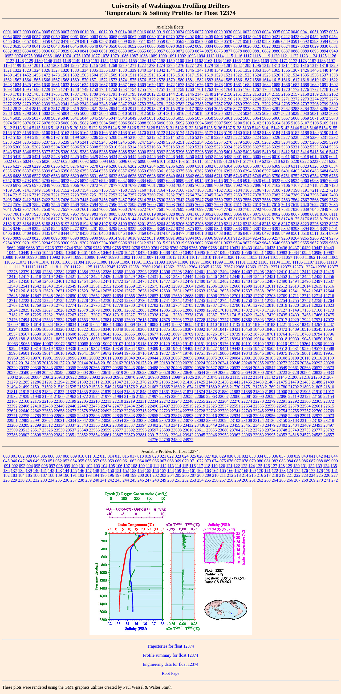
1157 (151, 60)
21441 (235, 382)
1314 (285, 65)
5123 (103, 128)
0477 (55, 41)
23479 (270, 425)
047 (21, 461)
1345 (180, 70)
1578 (161, 80)
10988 (8, 257)
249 (163, 480)
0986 (47, 56)
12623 (82, 291)
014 (111, 456)
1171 (283, 60)
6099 (151, 161)
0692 (189, 46)
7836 (295, 209)
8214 (257, 223)
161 (193, 470)
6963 (314, 180)
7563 (285, 199)
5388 (122, 152)
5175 (189, 132)
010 (81, 456)
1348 (209, 70)
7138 (333, 185)
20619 (117, 372)
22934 (235, 415)
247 (148, 480)
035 (267, 456)
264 (275, 480)
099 (67, 465)
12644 (328, 291)
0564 (170, 41)
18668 (141, 334)
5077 (36, 123)
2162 (333, 94)
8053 (218, 214)
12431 (153, 276)
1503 (84, 75)
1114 (220, 56)
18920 (188, 339)
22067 (223, 396)
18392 (199, 329)
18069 (129, 324)
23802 (24, 435)
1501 (65, 75)
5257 (218, 142)
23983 (258, 435)
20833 (328, 372)
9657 (314, 243)
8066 (238, 214)
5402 (237, 152)
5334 (324, 147)
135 (334, 465)
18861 (117, 339)
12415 (328, 271)
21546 (106, 387)
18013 (24, 324)
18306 (35, 329)
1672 (170, 84)
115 (185, 465)
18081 (141, 324)
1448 (324, 70)
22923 (223, 415)
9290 (17, 243)
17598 (117, 319)
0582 (257, 41)
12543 (47, 286)
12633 (199, 291)
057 (96, 461)
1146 (48, 60)
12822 (317, 305)
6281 (122, 166)
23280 (12, 425)
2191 (237, 99)
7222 (65, 195)
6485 (333, 171)
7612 (247, 204)
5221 (228, 137)
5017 (189, 113)
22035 (164, 396)
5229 (305, 137)
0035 (276, 32)
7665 (103, 209)
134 (326, 465)
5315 (141, 147)
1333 (74, 70)
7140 (17, 190)
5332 (305, 147)
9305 (113, 243)
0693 (199, 46)
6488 (17, 176)
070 (185, 461)
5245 (122, 142)
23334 (59, 425)
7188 (276, 190)
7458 (103, 199)
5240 (74, 142)
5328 (266, 147)
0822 (266, 46)
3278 (247, 108)
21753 (258, 387)
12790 (235, 305)
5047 (113, 118)
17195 (24, 315)
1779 (333, 89)
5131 (170, 128)
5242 (94, 142)
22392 (12, 406)
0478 (65, 41)
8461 (113, 233)
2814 (26, 108)
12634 (211, 291)
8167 (247, 219)
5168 (122, 132)
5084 (103, 123)
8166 (237, 219)
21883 (235, 391)
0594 (324, 41)
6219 (285, 161)
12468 (94, 281)
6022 (7, 161)
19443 (235, 348)
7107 (295, 185)
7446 (94, 199)
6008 (266, 156)
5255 (209, 142)
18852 (106, 339)
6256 (55, 166)
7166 (180, 190)
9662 (11, 247)
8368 (151, 228)
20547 (270, 367)
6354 (94, 171)
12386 (106, 271)
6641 (180, 176)
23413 (164, 425)
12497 (317, 281)
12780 (129, 305)
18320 (59, 329)
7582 (36, 204)
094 (29, 465)
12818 (270, 305)
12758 (317, 300)
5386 (113, 152)
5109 (324, 123)
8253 (46, 228)
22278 (258, 401)
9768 (212, 247)
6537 (36, 176)
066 (155, 461)
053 (66, 461)
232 (36, 480)
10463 (94, 252)
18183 (270, 324)
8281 (94, 228)
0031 (237, 32)
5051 (151, 118)
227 (334, 475)
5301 (26, 147)
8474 (161, 233)
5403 (247, 152)
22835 (117, 415)
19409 (188, 348)
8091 (314, 214)
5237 (46, 142)
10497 (211, 252)
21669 (176, 387)
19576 (305, 348)
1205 (74, 65)
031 (237, 456)
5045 (94, 118)
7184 (237, 190)
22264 (223, 401)
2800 (333, 104)
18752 (246, 334)
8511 (314, 233)
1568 (65, 80)
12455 (317, 276)
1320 (333, 65)
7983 (94, 214)
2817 (55, 108)
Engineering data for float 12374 (170, 664)
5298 (333, 142)
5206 (94, 137)
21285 (24, 382)
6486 (7, 176)
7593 (84, 204)
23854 (94, 435)
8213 (247, 223)
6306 (247, 166)
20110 (305, 358)
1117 (247, 56)
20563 (305, 367)
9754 (107, 247)
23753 (305, 430)
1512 (141, 75)
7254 (122, 195)
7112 (305, 185)
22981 (12, 420)
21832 (71, 391)
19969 (12, 358)
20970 (130, 377)
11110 (332, 262)
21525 (71, 387)
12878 (82, 310)
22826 (94, 415)
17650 (153, 319)
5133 (189, 128)
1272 (141, 65)
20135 (35, 363)
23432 (188, 425)
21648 (141, 387)
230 (21, 480)
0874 (199, 51)
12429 (129, 276)
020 (155, 456)
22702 (117, 411)
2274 (314, 99)
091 (7, 465)
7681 (161, 209)
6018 (305, 156)
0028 (209, 32)
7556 (247, 199)
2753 (141, 104)
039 (297, 456)
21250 (316, 377)
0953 (9, 56)
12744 (188, 300)
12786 (199, 305)
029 (223, 456)
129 (289, 465)
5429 (94, 156)
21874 (199, 391)
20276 (293, 363)
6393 (237, 171)
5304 (55, 147)
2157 (295, 94)
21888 (246, 391)
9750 (88, 247)
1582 (199, 80)
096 (44, 465)
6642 (189, 176)
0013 (113, 32)
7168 (199, 190)
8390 (266, 228)
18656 (129, 334)
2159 (314, 94)
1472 (46, 75)
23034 (71, 420)
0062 (84, 36)
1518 (199, 75)
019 (148, 456)
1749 (84, 89)
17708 (176, 319)
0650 (113, 46)
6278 (94, 166)
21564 (117, 387)
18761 (270, 334)
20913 (59, 377)
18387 (188, 329)
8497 (266, 233)
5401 (228, 152)
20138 (71, 363)
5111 (334, 123)
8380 (209, 228)
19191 (246, 343)
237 (73, 480)
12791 (246, 305)
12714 (317, 295)
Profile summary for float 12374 (170, 655)
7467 (113, 199)
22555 (258, 406)
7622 (314, 204)
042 (319, 456)
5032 (324, 113)
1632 (65, 84)
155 (148, 470)
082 (275, 461)
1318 (323, 65)
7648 (36, 209)
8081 (266, 214)
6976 (36, 185)
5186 (285, 132)
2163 (7, 99)
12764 (328, 300)
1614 (266, 80)
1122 (294, 56)
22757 (305, 411)
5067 (285, 118)
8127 (55, 219)
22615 (328, 406)
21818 (35, 391)
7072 (94, 185)
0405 (209, 36)
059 (111, 461)
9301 (74, 243)
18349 (117, 329)
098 (59, 465)
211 (223, 475)
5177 (209, 132)
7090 (228, 185)
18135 (234, 324)
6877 (94, 180)
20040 (129, 358)
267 (297, 480)
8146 (151, 219)
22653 (47, 411)
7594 (94, 204)
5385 (103, 152)
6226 (7, 166)
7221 (55, 195)
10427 (223, 247)
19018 (282, 339)
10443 (328, 247)
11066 (9, 262)
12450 (258, 276)
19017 (270, 339)
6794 (36, 180)
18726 (211, 334)
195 (103, 475)
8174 (285, 219)
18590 (35, 334)
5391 (151, 152)
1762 (209, 89)
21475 (282, 382)
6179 (256, 161)
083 (282, 461)
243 (118, 480)
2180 (161, 99)
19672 (106, 353)
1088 (143, 56)
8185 (36, 223)
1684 (266, 84)
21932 (12, 396)
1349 (218, 70)
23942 (188, 435)
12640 (282, 291)
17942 (305, 319)
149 (103, 470)
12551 (94, 286)
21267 (328, 377)
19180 (235, 343)
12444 (188, 276)
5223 (247, 137)
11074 (32, 262)
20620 (129, 372)
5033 (333, 113)
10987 (328, 252)
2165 (26, 99)
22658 (59, 411)
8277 (74, 228)
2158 (305, 94)
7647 (26, 209)
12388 (117, 271)
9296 (55, 243)
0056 (26, 36)
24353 (282, 435)
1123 (303, 56)
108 (134, 465)
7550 (218, 199)
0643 (55, 46)
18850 (94, 339)
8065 (228, 214)
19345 (82, 348)
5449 (180, 156)
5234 (17, 142)
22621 (12, 411)
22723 (164, 411)
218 (275, 475)
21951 (47, 396)
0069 (151, 36)
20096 (258, 358)
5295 (324, 142)
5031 (314, 113)
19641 (82, 353)
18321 (71, 329)
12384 (82, 271)
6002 (247, 156)
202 (155, 475)
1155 (133, 60)
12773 (59, 305)
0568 (209, 41)
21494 (12, 387)
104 (104, 465)
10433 (246, 247)
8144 (132, 219)
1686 (285, 84)
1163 (208, 60)
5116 (46, 128)
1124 (313, 56)
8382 (228, 228)
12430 (141, 276)
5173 (170, 132)
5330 (285, 147)
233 (43, 480)
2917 (189, 108)
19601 (24, 353)
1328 (65, 70)
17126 (270, 310)
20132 (12, 363)
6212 (266, 161)
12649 (59, 295)
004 (36, 456)
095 (37, 465)
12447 (223, 276)
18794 (317, 334)
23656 (211, 430)
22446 (71, 406)
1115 (229, 56)
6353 (84, 171)
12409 (270, 271)
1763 (218, 89)
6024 (27, 161)
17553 (82, 319)
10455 (35, 252)
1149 (76, 60)
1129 (29, 60)
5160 (46, 132)
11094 (171, 262)
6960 (305, 180)
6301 (199, 166)
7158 (122, 190)
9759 (145, 247)
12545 (59, 286)
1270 (122, 65)
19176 (223, 343)
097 (52, 465)
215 (252, 475)
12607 (223, 286)
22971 (305, 415)
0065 (113, 36)
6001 (237, 156)
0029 (218, 32)
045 (6, 461)
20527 (211, 367)
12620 (47, 291)
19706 (129, 353)
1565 (36, 80)
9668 (30, 247)
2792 (266, 104)
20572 (317, 367)
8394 (305, 228)
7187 (266, 190)
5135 (208, 128)
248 (155, 480)
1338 (122, 70)
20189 (164, 363)
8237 (333, 223)
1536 (314, 75)
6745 (228, 176)
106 (119, 465)
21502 (47, 387)
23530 (59, 430)
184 (21, 475)
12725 (59, 300)
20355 (71, 367)
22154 (328, 396)
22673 (71, 411)
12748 (223, 300)
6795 (46, 180)
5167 (113, 132)
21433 (211, 382)
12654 (117, 295)
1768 (266, 89)
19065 (24, 343)
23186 (305, 420)
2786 (209, 104)
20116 (317, 358)
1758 (170, 89)
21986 (129, 396)
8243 (7, 228)
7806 (266, 209)
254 (200, 480)
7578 (26, 204)
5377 (46, 152)
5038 (46, 118)
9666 (21, 247)
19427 (211, 348)
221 (290, 475)
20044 (153, 358)
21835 (82, 391)
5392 (161, 152)
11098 (206, 262)
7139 (7, 190)
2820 (84, 108)
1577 (151, 80)
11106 (297, 262)
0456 (17, 41)
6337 (26, 171)
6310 (285, 166)
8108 (324, 214)
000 (6, 456)
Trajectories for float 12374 (170, 646)
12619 (35, 291)
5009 (113, 113)
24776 (153, 439)
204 (170, 475)
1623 (7, 84)
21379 (153, 382)
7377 (247, 195)
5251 (180, 142)
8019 (151, 214)
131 (304, 465)
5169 (132, 132)
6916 (218, 180)
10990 (31, 257)
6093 (94, 161)
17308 (106, 315)
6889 (180, 180)
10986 (317, 252)
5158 (26, 132)
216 (260, 475)
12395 (153, 271)
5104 (276, 123)
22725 (188, 411)
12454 (305, 276)
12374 (309, 267)
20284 (305, 363)
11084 (79, 262)
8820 (26, 238)
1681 (237, 84)
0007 (65, 32)
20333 (24, 367)
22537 (223, 406)
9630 (209, 243)
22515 (188, 406)
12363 (180, 267)
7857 (7, 214)
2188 (209, 99)
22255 (199, 401)
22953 (258, 415)
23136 (270, 420)
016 (126, 456)
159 (178, 470)
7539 (170, 199)
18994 (235, 339)
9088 (161, 238)
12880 (106, 310)
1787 (74, 94)
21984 (117, 396)
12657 (153, 295)
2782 (170, 104)
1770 (285, 89)
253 (193, 480)
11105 (286, 262)
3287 (333, 108)
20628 (164, 372)
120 (222, 465)
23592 (129, 430)
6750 (276, 176)
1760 (189, 89)
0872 (180, 51)
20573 (328, 367)
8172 (266, 219)
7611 (237, 204)
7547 (199, 199)
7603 (170, 204)
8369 (161, 228)
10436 (282, 247)
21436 (223, 382)
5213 (161, 137)
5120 (74, 128)
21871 (188, 391)
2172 (94, 99)
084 (290, 461)
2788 (228, 104)
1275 (170, 65)
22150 (317, 396)
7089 (218, 185)
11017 (194, 257)
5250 (170, 142)
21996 (141, 396)
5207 (103, 137)
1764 (228, 89)
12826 (35, 310)
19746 (188, 353)
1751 (103, 89)
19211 (270, 343)
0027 (199, 32)
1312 (266, 65)
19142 (188, 343)
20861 (24, 377)
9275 (333, 238)
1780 (7, 94)
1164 (217, 60)
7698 (189, 209)
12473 (129, 281)
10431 (235, 247)
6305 (237, 166)
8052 (209, 214)
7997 (103, 214)
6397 (266, 171)
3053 (199, 108)
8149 (161, 219)
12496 (305, 281)
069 (178, 461)
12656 (141, 295)
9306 (122, 243)
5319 (180, 147)
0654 (141, 46)
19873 (270, 353)
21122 (246, 377)
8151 (170, 219)
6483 (314, 171)
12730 (106, 300)
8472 (151, 233)
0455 (7, 41)
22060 (199, 396)
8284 (103, 228)
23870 (129, 435)
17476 (12, 319)
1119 (266, 56)
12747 (211, 300)
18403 (211, 329)
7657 (65, 209)
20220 (188, 363)
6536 (26, 176)
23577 (117, 430)
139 (29, 470)
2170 (74, 99)
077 (237, 461)
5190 (324, 132)
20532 (235, 367)
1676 (199, 84)
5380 (65, 152)
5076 (27, 123)
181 (334, 470)
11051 (241, 257)
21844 (117, 391)
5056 (189, 118)
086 (305, 461)
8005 (113, 214)
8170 (257, 219)
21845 (129, 391)
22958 (282, 415)
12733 (117, 300)
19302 (24, 348)
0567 (199, 41)
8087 (295, 214)
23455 (235, 425)
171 (267, 470)
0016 (141, 32)
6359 (141, 171)
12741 (164, 300)
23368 (117, 425)
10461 (82, 252)
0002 (17, 32)
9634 (237, 243)
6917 (228, 180)
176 (305, 470)
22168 (24, 401)
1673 (180, 84)
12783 (164, 305)
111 (156, 465)
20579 (12, 372)
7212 (324, 190)
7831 (285, 209)
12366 (215, 267)
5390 (141, 152)
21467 (270, 382)
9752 (97, 247)
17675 (164, 319)
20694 (246, 372)
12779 (117, 305)
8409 (26, 233)
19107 (118, 343)
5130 (160, 128)
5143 (285, 128)
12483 (235, 281)
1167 (246, 60)
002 (21, 456)
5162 (65, 132)
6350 (65, 171)
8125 (36, 219)
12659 (176, 295)
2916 (180, 108)
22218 (117, 401)
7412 (26, 199)
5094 (199, 123)
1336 (103, 70)
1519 (209, 75)
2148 (209, 94)
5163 (74, 132)
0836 (46, 51)
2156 (285, 94)
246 (140, 480)
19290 (328, 343)
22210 (94, 401)
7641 (7, 209)
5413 (295, 152)
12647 (35, 295)
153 (133, 470)
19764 (211, 353)
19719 (153, 353)
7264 (189, 195)
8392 (285, 228)
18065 (118, 324)
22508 (176, 406)
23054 (117, 420)
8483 (218, 233)
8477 (180, 233)
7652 (55, 209)
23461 (246, 425)
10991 (43, 257)
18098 (188, 324)
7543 (180, 199)
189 (58, 475)
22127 (305, 396)
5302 (36, 147)
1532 (285, 75)
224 (312, 475)
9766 (203, 247)
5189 (314, 132)
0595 (333, 41)
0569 (218, 41)
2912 (141, 108)
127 (274, 465)
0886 (276, 51)
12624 (94, 291)
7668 (122, 209)
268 (305, 480)
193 (88, 475)
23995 (270, 435)
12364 (192, 267)
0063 (94, 36)
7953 (55, 214)
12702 (246, 295)
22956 (270, 415)
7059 (65, 185)
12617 (12, 291)
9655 (305, 243)
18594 (47, 334)
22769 (328, 411)
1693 (7, 89)
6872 (65, 180)
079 (252, 461)
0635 (17, 46)
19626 (71, 353)
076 (230, 461)
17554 (94, 319)
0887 (285, 51)
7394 (305, 195)
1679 (228, 84)
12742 (176, 300)
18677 (153, 334)
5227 (285, 137)
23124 (258, 420)
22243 (176, 401)
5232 (333, 137)
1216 (93, 65)
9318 (170, 243)
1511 (132, 75)
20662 (223, 372)
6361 (161, 171)
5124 (112, 128)
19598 (12, 353)
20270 (270, 363)
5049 (132, 118)
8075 (257, 214)
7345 (209, 195)
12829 (71, 310)
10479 (141, 252)
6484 (324, 171)
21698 (223, 387)
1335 (94, 70)
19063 (12, 343)
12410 (282, 271)
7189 (285, 190)
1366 (285, 70)
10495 (199, 252)
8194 (84, 223)
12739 (153, 300)
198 (126, 475)
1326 (46, 70)
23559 (106, 430)
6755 (324, 176)
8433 (36, 233)
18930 (199, 339)
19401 (176, 348)
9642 (257, 243)
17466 (317, 315)
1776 (305, 89)
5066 (276, 118)
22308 (305, 401)
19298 (12, 348)
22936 (246, 415)
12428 (117, 276)
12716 (328, 295)
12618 (24, 291)
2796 (295, 104)
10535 (235, 252)
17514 (35, 319)
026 (200, 456)
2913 (151, 108)
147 (88, 470)
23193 (317, 420)
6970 (7, 185)
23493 (317, 425)
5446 (151, 156)
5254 (199, 142)
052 (58, 461)
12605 (199, 286)
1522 (237, 75)
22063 (211, 396)
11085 (90, 262)
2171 (84, 99)
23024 (47, 420)
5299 (7, 147)
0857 (161, 51)
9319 (180, 243)
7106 (286, 185)
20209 (176, 363)
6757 (7, 180)
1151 (95, 60)
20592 (47, 372)
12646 (24, 295)
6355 (103, 171)
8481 (199, 233)
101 (82, 465)
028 (215, 456)
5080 (65, 123)
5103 (266, 123)
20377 (106, 367)
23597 (153, 430)
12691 (199, 295)
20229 (211, 363)
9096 (209, 238)
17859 (235, 319)
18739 (235, 334)
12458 (24, 281)
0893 (314, 51)
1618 (305, 80)
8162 (199, 219)
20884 (36, 377)
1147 (57, 60)
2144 (170, 94)
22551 (235, 406)
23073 (188, 420)
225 (319, 475)
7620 (305, 204)
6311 (295, 166)
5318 (170, 147)
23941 (176, 435)
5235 (26, 142)
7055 (55, 185)
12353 (121, 267)
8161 (189, 219)
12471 (106, 281)
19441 (223, 348)
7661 (84, 209)
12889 (199, 310)
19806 (223, 353)
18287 (328, 324)
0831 (333, 46)
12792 (258, 305)
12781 (141, 305)
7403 (333, 195)
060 (118, 461)
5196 (46, 137)
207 (193, 475)
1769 (276, 89)
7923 (36, 214)
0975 (28, 56)
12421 (71, 276)
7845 (314, 209)
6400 (276, 171)
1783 (36, 94)
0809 (237, 46)
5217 (199, 137)
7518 (151, 199)
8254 (55, 228)
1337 (113, 70)
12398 (176, 271)
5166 (103, 132)
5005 (74, 113)
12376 (321, 267)
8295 (113, 228)
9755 (116, 247)
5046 (103, 118)
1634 (84, 84)
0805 (218, 46)
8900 (94, 238)
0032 (247, 32)
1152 (104, 60)
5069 (305, 118)
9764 (184, 247)
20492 (164, 367)
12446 (211, 276)
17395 (223, 315)
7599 (141, 204)
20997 (177, 377)
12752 (270, 300)
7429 (74, 199)
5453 (218, 156)
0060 (65, 36)
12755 (293, 300)
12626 (117, 291)
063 (133, 461)
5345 (17, 152)
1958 (141, 94)
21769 (270, 387)
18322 (82, 329)
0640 (26, 46)
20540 (258, 367)
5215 (180, 137)
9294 (46, 243)
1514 (161, 75)
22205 (82, 401)
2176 (132, 99)
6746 (237, 176)
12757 (305, 300)
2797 (305, 104)
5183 (266, 132)
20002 (94, 358)
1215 (84, 65)
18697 (176, 334)
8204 (161, 223)
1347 (199, 70)
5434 (113, 156)
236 (66, 480)
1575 (132, 80)
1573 (113, 80)
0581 (247, 41)
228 (6, 480)
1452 (26, 75)
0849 (94, 51)
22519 (199, 406)
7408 (17, 199)
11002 (125, 257)
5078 (46, 123)
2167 (46, 99)
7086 (199, 185)
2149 (218, 94)
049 (36, 461)
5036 (26, 118)
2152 (247, 94)
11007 (148, 257)
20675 (235, 372)
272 (334, 480)
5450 (189, 156)
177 (312, 470)
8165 (228, 219)
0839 (65, 51)
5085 (113, 123)
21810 (328, 387)
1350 (228, 70)
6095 (113, 161)
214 (245, 475)
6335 (7, 171)
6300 (189, 166)
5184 (276, 132)
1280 (218, 65)
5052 (161, 118)
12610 (258, 286)
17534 (59, 319)
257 (223, 480)
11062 (310, 257)
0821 (257, 46)
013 (103, 456)
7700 (209, 209)
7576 (17, 204)
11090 (125, 262)
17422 (246, 315)
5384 (94, 152)
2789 (237, 104)
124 (252, 465)
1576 (141, 80)
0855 (141, 51)
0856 (151, 51)
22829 (106, 415)
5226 (276, 137)
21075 (212, 377)
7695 (180, 209)
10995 (78, 257)
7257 (132, 195)
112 (163, 465)
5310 (113, 147)
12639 (270, 291)
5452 (209, 156)
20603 (82, 372)
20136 (47, 363)
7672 (141, 209)
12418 (35, 276)
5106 (295, 123)
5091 (171, 123)
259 (237, 480)
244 (126, 480)
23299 (35, 425)
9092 (180, 238)
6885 (151, 180)
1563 (17, 80)
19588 (328, 348)
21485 (305, 382)
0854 (132, 51)
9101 (228, 238)
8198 (113, 223)
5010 (122, 113)
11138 (98, 267)
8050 (199, 214)
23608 (176, 430)
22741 (235, 411)
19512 (282, 348)
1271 (132, 65)
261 (252, 480)
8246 (17, 228)
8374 (180, 228)
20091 (246, 358)
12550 (82, 286)
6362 (170, 171)
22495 (141, 406)
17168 (317, 310)
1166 (236, 60)
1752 (113, 89)
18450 (246, 329)
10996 (90, 257)
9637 (247, 243)
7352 (228, 195)
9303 (94, 243)
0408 (237, 36)
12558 (117, 286)
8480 (189, 233)
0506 (94, 41)
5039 (55, 118)
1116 (238, 56)
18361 (129, 329)
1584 (218, 80)
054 (73, 461)
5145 (304, 128)
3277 (237, 108)
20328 (328, 363)
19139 (176, 343)
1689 (314, 84)
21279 (12, 382)
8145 (141, 219)
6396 (257, 171)
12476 (153, 281)
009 (73, 456)
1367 (295, 70)
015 (118, 456)
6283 (141, 166)
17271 (82, 315)
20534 (246, 367)
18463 (270, 329)
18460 (258, 329)
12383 (71, 271)
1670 (151, 84)
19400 (164, 348)
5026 (266, 113)
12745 (199, 300)
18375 (164, 329)
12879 (94, 310)
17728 (199, 319)
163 (208, 470)
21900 (282, 391)
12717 (12, 300)
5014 (161, 113)
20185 (153, 363)
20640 (188, 372)
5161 (55, 132)
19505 (270, 348)
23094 (211, 420)
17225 (35, 315)
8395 (314, 228)
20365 (94, 367)
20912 (48, 377)
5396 (180, 152)
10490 (176, 252)
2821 (94, 108)
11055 (275, 257)
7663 (94, 209)
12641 (293, 291)
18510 (305, 329)
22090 (258, 396)
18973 (223, 339)
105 (111, 465)
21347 (117, 382)
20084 (235, 358)
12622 (71, 291)
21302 (82, 382)
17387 (211, 315)
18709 (188, 334)
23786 (12, 435)
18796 (328, 334)
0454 (333, 36)
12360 (145, 267)
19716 (141, 353)
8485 (228, 233)
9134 (247, 238)
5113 (17, 128)
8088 (305, 214)
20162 (117, 363)
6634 (122, 176)
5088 (142, 123)
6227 (17, 166)
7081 (151, 185)
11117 (41, 267)
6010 (276, 156)
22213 (106, 401)
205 (178, 475)
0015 (132, 32)
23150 (282, 420)
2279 (26, 104)
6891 (189, 180)
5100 (238, 123)
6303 (218, 166)
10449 (24, 252)
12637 (246, 291)
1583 (209, 80)
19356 (106, 348)
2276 (333, 99)
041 (312, 456)
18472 (282, 329)
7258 (141, 195)
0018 (151, 32)
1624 (17, 84)
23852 (82, 435)
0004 (36, 32)
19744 (176, 353)
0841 (84, 51)
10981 (258, 252)
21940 (35, 396)
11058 (298, 257)
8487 (247, 233)
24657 (328, 435)
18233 (293, 324)
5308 (94, 147)
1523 (247, 75)
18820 (35, 339)
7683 (170, 209)
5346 (26, 152)
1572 (103, 80)
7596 (113, 204)
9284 (7, 243)
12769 (35, 305)
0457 (26, 41)
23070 (164, 420)
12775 (82, 305)
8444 (65, 233)
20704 (270, 372)
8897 (65, 238)
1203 (55, 65)
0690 (170, 46)
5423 (55, 156)
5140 (256, 128)
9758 (136, 247)
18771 (293, 334)
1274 (160, 65)
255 (208, 480)
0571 (237, 41)
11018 (206, 257)
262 (260, 480)
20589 (35, 372)
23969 (246, 435)
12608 (235, 286)
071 (193, 461)
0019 (161, 32)
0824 (285, 46)
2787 (218, 104)
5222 (237, 137)
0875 (209, 51)
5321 (199, 147)
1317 (314, 65)
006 (51, 456)
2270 (276, 99)
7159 (132, 190)
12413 (317, 271)
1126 (332, 56)
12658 (164, 295)
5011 (132, 113)
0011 (94, 32)
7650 (46, 209)
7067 (84, 185)
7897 (27, 214)
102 (89, 465)
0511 (141, 41)
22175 (35, 401)
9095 (199, 238)
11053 (252, 257)
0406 (218, 36)
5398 (199, 152)
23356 (94, 425)
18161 (246, 324)
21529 (82, 387)
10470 (117, 252)
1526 (276, 75)
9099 (218, 238)
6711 (218, 176)
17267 (71, 315)
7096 (257, 185)
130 (296, 465)
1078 (105, 56)
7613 (257, 204)
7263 (180, 195)
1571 (94, 80)
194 (96, 475)
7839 (305, 209)
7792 (257, 209)
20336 (35, 367)
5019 (209, 113)
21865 (176, 391)
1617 (295, 80)
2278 (17, 104)
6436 (305, 171)
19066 (36, 343)
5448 (170, 156)
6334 (333, 166)
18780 (305, 334)
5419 (17, 156)
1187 (312, 60)
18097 (176, 324)
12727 (71, 300)
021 (163, 456)
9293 (36, 243)
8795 (7, 238)
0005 (46, 32)
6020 (324, 156)
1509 (113, 75)
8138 (94, 219)
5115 (36, 128)
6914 (199, 180)
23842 (59, 435)
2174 (113, 99)
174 (290, 470)
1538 (333, 75)
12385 (94, 271)
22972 (317, 415)
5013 (151, 113)
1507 (103, 75)
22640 (24, 411)
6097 (132, 161)
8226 (314, 223)
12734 (129, 300)
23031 (59, 420)
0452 (314, 36)
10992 (55, 257)
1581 (189, 80)
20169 (129, 363)
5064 (257, 118)
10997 (101, 257)
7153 (74, 190)
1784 (46, 94)
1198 (7, 65)
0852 (113, 51)
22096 (282, 396)
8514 (324, 233)
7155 (94, 190)
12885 (164, 310)
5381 (74, 152)
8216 (276, 223)
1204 (64, 65)
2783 (180, 104)
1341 (151, 70)
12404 (223, 271)
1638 (113, 84)
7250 (84, 195)
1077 (95, 56)
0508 (113, 41)
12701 (235, 295)
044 (334, 456)
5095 (209, 123)
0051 (314, 32)
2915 (170, 108)
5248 (151, 142)
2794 (276, 104)
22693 (106, 411)
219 (282, 475)
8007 (123, 214)
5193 (17, 137)
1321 (7, 70)
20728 (293, 372)
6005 (257, 156)
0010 (84, 32)
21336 (106, 382)
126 (266, 465)
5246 (132, 142)
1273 (151, 65)
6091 (75, 161)
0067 (132, 36)
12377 (332, 267)
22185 (47, 401)
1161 (189, 60)
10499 (223, 252)
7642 (17, 209)
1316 (304, 65)
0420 (266, 36)
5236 (36, 142)
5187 (295, 132)
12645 (12, 295)
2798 (314, 104)
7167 (189, 190)
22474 (106, 406)
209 (208, 475)
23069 (153, 420)
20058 (188, 358)
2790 (247, 104)
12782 (153, 305)
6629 (74, 176)
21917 (328, 391)
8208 (199, 223)
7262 (170, 195)
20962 (118, 377)
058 (103, 461)
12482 (223, 281)
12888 (188, 310)
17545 (71, 319)
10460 (71, 252)
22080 (235, 396)
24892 (176, 439)
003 (29, 456)
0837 (55, 51)
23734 (270, 430)
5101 (247, 123)
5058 (209, 118)
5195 (36, 137)
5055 (180, 118)
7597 (122, 204)
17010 (223, 310)
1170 (274, 60)
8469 (141, 233)
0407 (228, 36)
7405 (7, 199)
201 (148, 475)
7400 (324, 195)
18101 (200, 324)
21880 (223, 391)
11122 (75, 267)
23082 (199, 420)
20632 (176, 372)
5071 (314, 118)
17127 (282, 310)
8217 (285, 223)
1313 (275, 65)
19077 (71, 343)
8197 (103, 223)
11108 (320, 262)
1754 (132, 89)
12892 (211, 310)
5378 (55, 152)
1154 (123, 60)
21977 (106, 396)
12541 (24, 286)
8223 (305, 223)
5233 (7, 142)
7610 (228, 204)
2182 (180, 99)
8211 (228, 223)
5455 (228, 156)
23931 (164, 435)
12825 (24, 310)
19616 (59, 353)
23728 (258, 430)
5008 (103, 113)
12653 (106, 295)
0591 (295, 41)
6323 (305, 166)
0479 (74, 41)
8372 (170, 228)
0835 (36, 51)
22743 (246, 411)
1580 (180, 80)
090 (334, 461)
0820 (247, 46)
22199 (71, 401)
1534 (295, 75)
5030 (305, 113)
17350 (176, 315)
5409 (257, 152)
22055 (188, 396)
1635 (94, 84)
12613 (293, 286)
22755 (293, 411)
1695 (26, 89)
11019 (217, 257)
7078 (123, 185)
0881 (257, 51)
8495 (257, 233)
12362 (168, 267)
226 (327, 475)
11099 (217, 262)
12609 (246, 286)
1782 (26, 94)
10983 (282, 252)
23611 (199, 430)
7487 (122, 199)
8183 (17, 223)
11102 (252, 262)
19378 (141, 348)
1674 (189, 84)
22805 (71, 415)
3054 (209, 108)
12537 (328, 281)
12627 (129, 291)
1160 (180, 60)
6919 (247, 180)
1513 (151, 75)
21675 (199, 387)
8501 (295, 233)
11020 (229, 257)
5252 (189, 142)
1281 (228, 65)
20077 (223, 358)
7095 (247, 185)
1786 (65, 94)
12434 (176, 276)
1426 (305, 70)
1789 (94, 94)
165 (223, 470)
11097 (194, 262)
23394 (141, 425)
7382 (276, 195)
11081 (56, 262)
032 (245, 456)
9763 (174, 247)
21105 (223, 377)
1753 (122, 89)
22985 (24, 420)
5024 (247, 113)
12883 (141, 310)
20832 (317, 372)
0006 (55, 32)
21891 (270, 391)
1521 (228, 75)
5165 (94, 132)
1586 (237, 80)
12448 (235, 276)
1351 (237, 70)
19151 (199, 343)
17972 (328, 319)
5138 (237, 128)
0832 (7, 51)
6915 (209, 180)
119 (214, 465)
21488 (317, 382)
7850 (333, 209)
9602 (199, 243)
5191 (333, 132)
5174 (180, 132)
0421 (276, 36)
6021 (333, 156)
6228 (26, 166)
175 (297, 470)
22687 (94, 411)
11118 (53, 267)
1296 (256, 65)
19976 (36, 358)
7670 (132, 209)
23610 (188, 430)
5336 (333, 147)
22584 (305, 406)
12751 (258, 300)
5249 (161, 142)
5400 (218, 152)
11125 (87, 267)
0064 (103, 36)
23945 (199, 435)
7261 (161, 195)
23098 (223, 420)
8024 (161, 214)
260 (245, 480)
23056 (129, 420)
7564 (295, 199)
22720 (153, 411)
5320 (189, 147)
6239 (46, 166)
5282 (266, 142)
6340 (55, 171)
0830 (324, 46)
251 (178, 480)
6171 (237, 161)
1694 (17, 89)
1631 (55, 84)
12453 (293, 276)
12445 (199, 276)
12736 (141, 300)
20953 (106, 377)
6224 (323, 161)
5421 (36, 156)
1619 (314, 80)
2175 (122, 99)
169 (252, 470)
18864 (141, 339)
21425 (199, 382)
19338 (71, 348)
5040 (65, 118)
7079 (132, 185)
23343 (82, 425)
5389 (132, 152)
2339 (46, 104)
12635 (223, 291)
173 (282, 470)
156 (155, 470)
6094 (103, 161)
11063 (321, 257)
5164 (84, 132)
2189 (218, 99)
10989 (19, 257)
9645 (266, 243)
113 (171, 465)
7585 (46, 204)
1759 (180, 89)
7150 (46, 190)
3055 (218, 108)
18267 (316, 324)
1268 (112, 65)
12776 (94, 305)
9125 (237, 238)
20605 (94, 372)
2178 (141, 99)
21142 (270, 377)
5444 (132, 156)
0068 (141, 36)
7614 (266, 204)
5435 (122, 156)
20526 (199, 367)
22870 (164, 415)
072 (200, 461)
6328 (314, 166)
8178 (314, 219)
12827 (47, 310)
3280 (266, 108)
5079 (55, 123)
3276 (228, 108)
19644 (94, 353)
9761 (155, 247)
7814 (276, 209)
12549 (71, 286)
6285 (161, 166)
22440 (59, 406)
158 (170, 470)
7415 (36, 199)
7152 (65, 190)
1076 (86, 56)
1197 (331, 60)
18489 (293, 329)
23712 (246, 430)
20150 (106, 363)
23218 (328, 420)
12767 (12, 305)
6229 (36, 166)
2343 (84, 104)
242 (111, 480)
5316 (151, 147)
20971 (141, 377)
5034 (7, 118)
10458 (59, 252)
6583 (55, 176)
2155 (276, 94)
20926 (83, 377)
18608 (71, 334)
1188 (321, 60)
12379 (24, 271)
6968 (333, 180)
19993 (59, 358)
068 (170, 461)
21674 (188, 387)
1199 (17, 65)
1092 (181, 56)
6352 (74, 171)
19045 (305, 339)
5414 (305, 152)
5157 (17, 132)
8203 (151, 223)
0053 (333, 32)
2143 (161, 94)
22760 (317, 411)
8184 (26, 223)
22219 (129, 401)
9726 (49, 247)
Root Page (170, 673)
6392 (228, 171)
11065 (333, 257)
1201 (36, 65)
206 (185, 475)
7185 (247, 190)
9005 (103, 238)
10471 (129, 252)
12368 (239, 267)
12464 (82, 281)
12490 (282, 281)
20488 (153, 367)
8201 (141, 223)
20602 (71, 372)
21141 (258, 377)
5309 (103, 147)
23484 (293, 425)
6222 (304, 161)
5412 (285, 152)
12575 (153, 286)
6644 (209, 176)
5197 (55, 137)
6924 (295, 180)
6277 (84, 166)
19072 (59, 343)
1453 (36, 75)
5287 (305, 142)
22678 (82, 411)
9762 (164, 247)
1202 (45, 65)
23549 (82, 430)
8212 (237, 223)
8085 (286, 214)
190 (66, 475)
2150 (228, 94)
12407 (246, 271)
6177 (247, 161)
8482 (209, 233)
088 (319, 461)
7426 (65, 199)
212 (230, 475)
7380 (266, 195)
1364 (266, 70)
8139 (103, 219)
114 (178, 465)
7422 (46, 199)
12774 (71, 305)
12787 (211, 305)
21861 (164, 391)
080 (260, 461)
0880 (247, 51)
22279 (270, 401)
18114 (223, 324)
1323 (26, 70)
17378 (188, 315)
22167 (12, 401)
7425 (55, 199)
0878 (237, 51)
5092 (180, 123)
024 (185, 456)
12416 (12, 276)
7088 (209, 185)
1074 (66, 56)
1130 (38, 60)
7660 (74, 209)
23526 (47, 430)
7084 (180, 185)
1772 (295, 89)
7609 (218, 204)
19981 (47, 358)
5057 (199, 118)
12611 (270, 286)
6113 (190, 161)
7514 (141, 199)
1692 (333, 84)
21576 (129, 387)
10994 (66, 257)
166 (230, 470)
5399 (209, 152)
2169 (65, 99)
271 (327, 480)
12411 (293, 271)
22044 (176, 396)
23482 (282, 425)
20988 (153, 377)
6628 (65, 176)
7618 (285, 204)
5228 (295, 137)
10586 (246, 252)
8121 (17, 219)
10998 (113, 257)
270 (319, 480)
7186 (257, 190)
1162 (199, 60)
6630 (84, 176)
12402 (211, 271)
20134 (24, 363)
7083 (171, 185)
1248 (103, 65)
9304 (103, 243)
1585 (228, 80)
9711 (40, 247)
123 (244, 465)
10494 (188, 252)
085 (297, 461)
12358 (133, 267)
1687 (295, 84)
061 (126, 461)
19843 (246, 353)
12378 (12, 271)
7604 (180, 204)
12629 (153, 291)
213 (237, 475)
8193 (74, 223)
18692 (164, 334)
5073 (333, 118)
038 (290, 456)
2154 (266, 94)
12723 (35, 300)
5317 (161, 147)
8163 (209, 219)
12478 (176, 281)
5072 (324, 118)
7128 (323, 185)
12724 (47, 300)
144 (66, 470)
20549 (282, 367)
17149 (293, 310)
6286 (170, 166)
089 (327, 461)
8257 (65, 228)
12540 (12, 286)
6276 (74, 166)
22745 (258, 411)
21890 (258, 391)
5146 (314, 128)
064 (140, 461)
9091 (170, 238)
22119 (293, 396)
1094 (201, 56)
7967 (75, 214)
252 (185, 480)
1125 (322, 56)
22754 (282, 411)
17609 (129, 319)
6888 (170, 180)
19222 (293, 343)
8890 (46, 238)
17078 (258, 310)
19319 (47, 348)
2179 (151, 99)
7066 (75, 185)
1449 (333, 70)
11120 (64, 267)
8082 (276, 214)
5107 (305, 123)
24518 (293, 435)
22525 (211, 406)
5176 (199, 132)
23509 (12, 430)
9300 (65, 243)
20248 (246, 363)
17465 (305, 315)
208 (200, 475)
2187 (199, 99)
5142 (275, 128)
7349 (218, 195)
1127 (10, 60)
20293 (317, 363)
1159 (170, 60)
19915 (317, 353)
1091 (172, 56)
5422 (46, 156)
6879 (103, 180)
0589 (285, 41)
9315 (161, 243)
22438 (47, 406)
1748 (74, 89)
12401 (199, 271)
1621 (324, 80)
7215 (17, 195)
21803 (305, 387)
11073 (21, 262)
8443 (55, 233)
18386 (176, 329)
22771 (12, 415)
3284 (305, 108)
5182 (257, 132)
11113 (30, 267)
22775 (24, 415)
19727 (164, 353)
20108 (282, 358)
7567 (305, 199)
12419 (47, 276)
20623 (141, 372)
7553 (237, 199)
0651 (122, 46)
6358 (132, 171)
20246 (235, 363)
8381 (218, 228)
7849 (324, 209)
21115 (235, 377)
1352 (247, 70)
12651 (82, 295)
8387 (257, 228)
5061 (228, 118)
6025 (36, 161)
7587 (65, 204)
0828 (305, 46)
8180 (333, 219)
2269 (266, 99)
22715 (141, 411)
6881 (113, 180)
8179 (324, 219)
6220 (295, 161)
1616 (285, 80)
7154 (84, 190)
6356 (113, 171)
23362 (106, 425)
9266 (314, 238)
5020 (218, 113)
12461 (59, 281)
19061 (328, 339)
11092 (148, 262)
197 (118, 475)
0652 (132, 46)
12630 (164, 291)
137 (14, 470)
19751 (199, 353)
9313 (151, 243)
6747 (247, 176)
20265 (258, 363)
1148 (67, 60)
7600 (151, 204)
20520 (188, 367)
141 (43, 470)
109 (141, 465)
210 (215, 475)
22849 (141, 415)
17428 (258, 315)
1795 (132, 94)
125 (259, 465)
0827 (295, 46)
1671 (161, 84)
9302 (84, 243)
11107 (309, 262)
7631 (324, 204)
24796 (164, 439)
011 (88, 456)
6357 (122, 171)
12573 (141, 286)
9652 (295, 243)
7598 (132, 204)
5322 (209, 147)
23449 (211, 425)
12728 (82, 300)
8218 (295, 223)
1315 (295, 65)
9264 (295, 238)
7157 (113, 190)
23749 (293, 430)
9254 (257, 238)
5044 (84, 118)
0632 (7, 46)
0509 (122, 41)
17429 (270, 315)
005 (43, 456)
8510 (305, 233)
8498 (276, 233)
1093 (191, 56)
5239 (65, 142)
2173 (103, 99)
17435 (282, 315)
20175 (141, 363)
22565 (282, 406)
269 (312, 480)
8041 (190, 214)
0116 (161, 36)
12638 (258, 291)
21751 (246, 387)
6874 (84, 180)
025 (193, 456)
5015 (170, 113)
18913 (176, 339)
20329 (12, 367)
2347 (122, 104)
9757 (126, 247)
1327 (55, 70)
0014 (122, 32)
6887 (161, 180)
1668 (132, 84)
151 (118, 470)
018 (140, 456)
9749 (78, 247)
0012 (103, 32)
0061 (74, 36)
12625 (106, 291)
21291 (47, 382)
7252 (103, 195)
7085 (190, 185)
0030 (228, 32)
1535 (305, 75)
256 (215, 480)
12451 (270, 276)
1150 (86, 60)
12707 (258, 295)
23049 (94, 420)
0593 (314, 41)
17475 (328, 315)
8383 (237, 228)
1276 (180, 65)
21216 (304, 377)
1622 (333, 80)
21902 (293, 391)
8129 (65, 219)
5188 (305, 132)
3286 (324, 108)
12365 (203, 267)
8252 (36, 228)
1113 (210, 56)
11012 (171, 257)
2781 (161, 104)
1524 (257, 75)
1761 (199, 89)
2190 (228, 99)
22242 (164, 401)
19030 (293, 339)
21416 (188, 382)
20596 (59, 372)
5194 (26, 137)
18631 (94, 334)
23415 (176, 425)
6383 (209, 171)
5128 (151, 128)
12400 (188, 271)
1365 (276, 70)
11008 (160, 257)
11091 (136, 262)
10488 (164, 252)
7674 (151, 209)
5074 (7, 123)
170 (260, 470)
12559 (129, 286)
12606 (211, 286)
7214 (7, 195)
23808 (35, 435)
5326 (247, 147)
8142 (113, 219)
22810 (82, 415)
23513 (24, 430)
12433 (164, 276)
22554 (246, 406)
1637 (103, 84)
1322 (17, 70)
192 (81, 475)
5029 (295, 113)
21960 (59, 396)
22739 (223, 411)
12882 (129, 310)
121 (229, 465)
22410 (35, 406)
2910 (122, 108)
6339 (46, 171)
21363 (129, 382)
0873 (189, 51)
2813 (17, 108)
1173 (302, 60)
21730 (235, 387)
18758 (258, 334)
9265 (305, 238)
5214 (170, 137)
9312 (141, 243)
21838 (94, 391)
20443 (129, 367)
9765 (193, 247)
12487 (270, 281)
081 (267, 461)
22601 (317, 406)
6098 (142, 161)
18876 (153, 339)
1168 (255, 60)
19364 (129, 348)
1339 (132, 70)
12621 (59, 291)
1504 (94, 75)
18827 (71, 339)
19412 (199, 348)
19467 (258, 348)
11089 (113, 262)
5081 (75, 123)
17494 (24, 319)
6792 (17, 180)
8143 (122, 219)
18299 (24, 329)
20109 (293, 358)
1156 (142, 60)
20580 (24, 372)
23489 (305, 425)
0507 (103, 41)
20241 (223, 363)
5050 (141, 118)
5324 (228, 147)
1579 (170, 80)
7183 (228, 190)
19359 (117, 348)
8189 (55, 223)
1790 (103, 94)
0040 (295, 32)
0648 (94, 46)
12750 (246, 300)
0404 (199, 36)
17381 (199, 315)
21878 (211, 391)
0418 (247, 36)
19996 (71, 358)
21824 (47, 391)
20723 (282, 372)
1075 (76, 56)
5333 (314, 147)
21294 (59, 382)
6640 (170, 176)
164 (215, 470)
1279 (208, 65)
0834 (26, 51)
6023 (17, 161)
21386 (164, 382)
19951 (328, 353)
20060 (199, 358)
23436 (199, 425)
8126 (46, 219)
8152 (180, 219)
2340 (55, 104)
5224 (257, 137)
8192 (65, 223)
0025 (189, 32)
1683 (257, 84)
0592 (305, 41)
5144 (294, 128)
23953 (223, 435)
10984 (293, 252)
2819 (74, 108)
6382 (199, 171)
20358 (82, 367)
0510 (132, 41)
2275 (324, 99)
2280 (36, 104)
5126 (131, 128)
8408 (17, 233)
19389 (153, 348)
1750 (94, 89)
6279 (103, 166)
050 (43, 461)
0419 (257, 36)
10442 (317, 247)
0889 (305, 51)
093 (22, 465)
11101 (240, 262)
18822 (59, 339)
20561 (293, 367)
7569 (324, 199)
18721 (199, 334)
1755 (141, 89)
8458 (103, 233)
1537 (324, 75)
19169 (211, 343)
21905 (305, 391)
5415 (314, 152)
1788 (84, 94)
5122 (93, 128)
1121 (285, 56)
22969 (293, 415)
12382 (59, 271)
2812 (7, 108)
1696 (36, 89)
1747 (65, 89)
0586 (276, 41)
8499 (285, 233)
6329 (324, 166)
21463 (258, 382)
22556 (270, 406)
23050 (106, 420)
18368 (141, 329)
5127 (141, 128)
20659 (211, 372)
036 (275, 456)
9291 (26, 243)
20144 (82, 363)
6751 (285, 176)
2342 (74, 104)
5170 (141, 132)
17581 (106, 319)
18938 (211, 339)
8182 (7, 223)
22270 (235, 401)
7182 (218, 190)
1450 (7, 75)
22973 (328, 415)
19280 (316, 343)
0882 (266, 51)
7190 (295, 190)
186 (36, 475)
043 (327, 456)
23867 (117, 435)
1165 (227, 60)
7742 (228, 209)
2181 (170, 99)
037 (282, 456)
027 (208, 456)
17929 (293, 319)
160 (185, 470)
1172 (293, 60)
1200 (26, 65)
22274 (246, 401)
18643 (106, 334)
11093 (160, 262)
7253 (113, 195)
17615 (141, 319)
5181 (247, 132)
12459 (35, 281)
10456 (47, 252)
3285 (314, 108)
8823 (36, 238)
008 (66, 456)
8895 (55, 238)
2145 (180, 94)
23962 (235, 435)
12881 (117, 310)
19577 (317, 348)
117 (200, 465)
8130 (74, 219)
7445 (84, 199)
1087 (133, 56)
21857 (153, 391)
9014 (113, 238)
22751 (270, 411)
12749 (235, 300)
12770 (47, 305)
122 (237, 465)
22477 (117, 406)
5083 (94, 123)
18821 (47, 339)
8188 (46, 223)
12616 (328, 286)
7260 (151, 195)
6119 (218, 161)
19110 (129, 343)
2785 (199, 104)
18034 (71, 324)
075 (223, 461)
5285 (295, 142)
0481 (84, 41)
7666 (113, 209)
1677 (209, 84)
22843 (129, 415)
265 (282, 480)
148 (96, 470)
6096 (123, 161)
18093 (165, 324)
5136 (218, 128)
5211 (141, 137)
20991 (165, 377)
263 (267, 480)
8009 (132, 214)
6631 (94, 176)
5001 (36, 113)
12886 (176, 310)
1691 (324, 84)
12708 (270, 295)
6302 (209, 166)
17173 (328, 310)
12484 (246, 281)
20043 (141, 358)
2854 (113, 108)
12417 (24, 276)
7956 (65, 214)
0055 (17, 36)
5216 (189, 137)
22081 (246, 396)
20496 (176, 367)
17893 (258, 319)
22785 (35, 415)
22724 (176, 411)
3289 (17, 113)
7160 (141, 190)
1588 (257, 80)
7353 (237, 195)
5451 (199, 156)
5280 (247, 142)
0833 (17, 51)
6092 (84, 161)
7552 (228, 199)
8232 (324, 223)
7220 (46, 195)
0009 (74, 32)
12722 (24, 300)
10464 (106, 252)
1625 (26, 84)
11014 (183, 257)
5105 (286, 123)
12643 (317, 291)
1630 (46, 84)
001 (14, 456)
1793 (122, 94)
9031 (151, 238)
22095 (270, 396)
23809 (47, 435)
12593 (176, 286)
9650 (285, 243)
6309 (276, 166)
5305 (65, 147)
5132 (179, 128)
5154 (323, 128)
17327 (129, 315)
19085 (83, 343)
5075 (17, 123)
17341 (164, 315)
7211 (314, 190)
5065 (266, 118)
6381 (189, 171)
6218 (275, 161)
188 (51, 475)
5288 (314, 142)
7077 (113, 185)
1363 (257, 70)
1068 (57, 56)
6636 (132, 176)
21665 (164, 387)
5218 (209, 137)
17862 (246, 319)
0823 (276, 46)
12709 (282, 295)
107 (126, 465)
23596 (141, 430)
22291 (282, 401)
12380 (35, 271)
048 (29, 461)
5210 (132, 137)
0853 (122, 51)
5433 (103, 156)
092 (14, 465)
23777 (317, 430)
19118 (141, 343)
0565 (180, 41)
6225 (333, 161)
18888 (164, 339)
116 (192, 465)
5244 (113, 142)
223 (305, 475)
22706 (129, 411)
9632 (228, 243)
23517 (35, 430)
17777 (223, 319)
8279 (84, 228)
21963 (71, 396)
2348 (132, 104)
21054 (200, 377)
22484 (129, 406)
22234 (153, 401)
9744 (68, 247)
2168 (55, 99)
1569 (74, 80)
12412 (305, 271)
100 (74, 465)
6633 (113, 176)
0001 (7, 32)
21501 (35, 387)
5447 (161, 156)
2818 (65, 108)
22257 (211, 401)
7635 (333, 204)
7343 (199, 195)
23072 (176, 420)
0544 (151, 41)
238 (81, 480)
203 (163, 475)
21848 (141, 391)
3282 (285, 108)
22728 (199, 411)
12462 (71, 281)
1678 (218, 84)
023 (178, 456)
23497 (328, 425)
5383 (84, 152)
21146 (281, 377)
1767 (257, 89)
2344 (94, 104)
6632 (103, 176)
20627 (153, 372)
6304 (228, 166)
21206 (293, 377)
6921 (266, 180)
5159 (36, 132)
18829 (82, 339)
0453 (324, 36)
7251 (94, 195)
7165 (170, 190)
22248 (188, 401)
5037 (36, 118)
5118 (55, 128)
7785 (247, 209)
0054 (7, 36)
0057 (36, 36)
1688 (305, 84)
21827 (59, 391)
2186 (189, 99)
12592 (164, 286)
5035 (17, 118)
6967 (324, 180)
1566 (46, 80)
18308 (47, 329)
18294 (12, 329)
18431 (235, 329)
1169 (265, 60)
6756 (333, 176)
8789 (333, 233)
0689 (161, 46)
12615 (317, 286)
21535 (94, 387)
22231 (141, 401)
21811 (12, 391)
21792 (293, 387)
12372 (286, 267)
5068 (295, 118)
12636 (235, 291)
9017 (122, 238)
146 (81, 470)
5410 (266, 152)
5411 (276, 152)
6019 (314, 156)
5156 (7, 132)
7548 (209, 199)
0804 (209, 46)
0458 (36, 41)
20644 (199, 372)
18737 (223, 334)
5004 (65, 113)
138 (21, 470)
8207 (189, 223)
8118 (7, 219)
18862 (129, 339)
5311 (122, 147)
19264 (305, 343)
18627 (82, 334)
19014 (258, 339)
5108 (314, 123)
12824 (12, 310)
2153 (257, 94)
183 (14, 475)
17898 (270, 319)
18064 (106, 324)
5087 (132, 123)
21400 (176, 382)
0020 (170, 32)
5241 (84, 142)
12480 (199, 281)
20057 (176, 358)
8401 (333, 228)
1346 (189, 70)
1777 (314, 89)
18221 (281, 324)
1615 (276, 80)
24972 (188, 439)
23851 (71, 435)
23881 (141, 435)
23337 (71, 425)
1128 (19, 60)
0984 (38, 56)
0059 (55, 36)
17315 (117, 315)
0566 (189, 41)
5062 (237, 118)
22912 (199, 415)
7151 (55, 190)
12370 (262, 267)
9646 (276, 243)
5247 (141, 142)
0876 (218, 51)
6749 (266, 176)
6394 (247, 171)
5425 (74, 156)
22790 (47, 415)
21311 (94, 382)
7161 (151, 190)
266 (290, 480)
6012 (295, 156)
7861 (17, 214)
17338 (153, 315)
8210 (218, 223)
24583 (317, 435)
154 (140, 470)
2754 (151, 104)
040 (305, 456)
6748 (257, 176)
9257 (276, 238)
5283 (276, 142)
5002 (46, 113)
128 (281, 465)
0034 (266, 32)
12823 (328, 305)
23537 (71, 430)
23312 (47, 425)
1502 (74, 75)
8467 (132, 233)
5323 (218, 147)
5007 (94, 113)
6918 (237, 180)
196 (111, 475)
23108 (246, 420)
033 (252, 456)
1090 (162, 56)
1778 (324, 89)
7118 (314, 185)
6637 (141, 176)
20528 (223, 367)
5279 (237, 142)
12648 (47, 295)
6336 (17, 171)
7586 (55, 204)
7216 (26, 195)
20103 (270, 358)
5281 (257, 142)
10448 (12, 252)
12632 (188, 291)
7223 (74, 195)
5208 (113, 137)
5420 (26, 156)
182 (6, 475)
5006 (84, 113)
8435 (46, 233)
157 (163, 470)
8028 (171, 214)
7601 (161, 204)
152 (126, 470)
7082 (161, 185)
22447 (82, 406)
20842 (12, 377)
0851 (103, 51)
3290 (26, 113)
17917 (282, 319)
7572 (333, 199)
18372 (153, 329)
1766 (247, 89)
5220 (218, 137)
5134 (198, 128)
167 (237, 470)
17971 (317, 319)
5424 (65, 156)
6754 (314, 176)
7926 (46, 214)
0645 (74, 46)
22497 (164, 406)
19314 (35, 348)
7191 (305, 190)
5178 (218, 132)
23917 (153, 435)
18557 (12, 334)
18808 (12, 339)
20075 (211, 358)
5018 (199, 113)
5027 (276, 113)
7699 (199, 209)
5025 (257, 113)
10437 (293, 247)
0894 (324, 51)
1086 (124, 56)
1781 (17, 94)
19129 (164, 343)
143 (58, 470)
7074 (103, 185)
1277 (189, 65)
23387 (129, 425)
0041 (305, 32)
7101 (266, 185)
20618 (106, 372)
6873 (74, 180)
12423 (82, 276)
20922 (71, 377)
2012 (151, 94)
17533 (47, 319)
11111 (8, 267)
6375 (180, 171)
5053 (170, 118)
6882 (122, 180)
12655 (129, 295)
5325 (237, 147)
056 (88, 461)
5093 (190, 123)
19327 (59, 348)
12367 (227, 267)
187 (43, 475)
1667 (122, 84)
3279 (257, 108)
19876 (293, 353)
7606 (199, 204)
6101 (161, 161)
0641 (36, 46)
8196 (94, 223)
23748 (282, 430)
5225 (266, 137)
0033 (257, 32)
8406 (7, 233)
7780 (237, 209)
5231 (324, 137)
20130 (328, 358)
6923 (285, 180)
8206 (180, 223)
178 (319, 470)
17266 (59, 315)
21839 (106, 391)
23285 (24, 425)
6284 (151, 166)
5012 (141, 113)
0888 (295, 51)
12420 (59, 276)
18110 (211, 324)
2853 (103, 108)
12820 (293, 305)
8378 (199, 228)
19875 (282, 353)
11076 (44, 262)
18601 (59, 334)
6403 (295, 171)
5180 (237, 132)
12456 (328, 276)
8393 (295, 228)
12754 (282, 300)
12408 (258, 271)
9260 (285, 238)
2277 (7, 104)
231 (29, 480)
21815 (24, 391)
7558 (266, 199)
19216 (281, 343)
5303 (46, 147)
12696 (211, 295)
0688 (151, 46)
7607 (209, 204)
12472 (117, 281)
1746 (55, 89)
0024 (180, 32)
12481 (211, 281)
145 (73, 470)
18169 (258, 324)
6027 (55, 161)
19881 (305, 353)
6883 (132, 180)
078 (245, 461)
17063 (235, 310)
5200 (84, 137)
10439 (305, 247)
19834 (235, 353)
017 (133, 456)
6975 (27, 185)
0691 (180, 46)
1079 (114, 56)
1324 (36, 70)
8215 (266, 223)
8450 (84, 233)
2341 (65, 104)
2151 (237, 94)
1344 (170, 70)
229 (14, 480)
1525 (266, 75)
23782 (328, 430)
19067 (47, 343)
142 (51, 470)
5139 (246, 128)
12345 (110, 267)
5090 (161, 123)
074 (215, 461)
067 (163, 461)
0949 (333, 51)
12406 (235, 271)
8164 (218, 219)
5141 (266, 128)
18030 (59, 324)
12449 (246, 276)
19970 (24, 358)
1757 (161, 89)
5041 (74, 118)
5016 (180, 113)
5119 (64, 128)
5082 (84, 123)
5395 (170, 152)
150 (111, 470)
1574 (122, 80)
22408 (24, 406)
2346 (113, 104)
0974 (18, 56)
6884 (141, 180)
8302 (122, 228)
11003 (136, 257)
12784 (176, 305)
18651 (117, 334)
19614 (47, 353)
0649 (103, 46)
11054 (264, 257)
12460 (47, 281)
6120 (228, 161)
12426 (106, 276)
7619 (295, 204)
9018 (132, 238)
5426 (84, 156)
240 (96, 480)
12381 (47, 271)
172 (275, 470)
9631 (218, 243)
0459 (46, 41)
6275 (65, 166)
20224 (199, 363)
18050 (83, 324)
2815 (36, 108)
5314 (132, 147)
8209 (209, 223)
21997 (153, 396)
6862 (55, 180)
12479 (188, 281)
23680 (223, 430)
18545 (317, 329)
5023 (237, 113)
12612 (282, 286)
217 (267, 475)
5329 (276, 147)
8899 (84, 238)
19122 (153, 343)
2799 (324, 104)
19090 (94, 343)
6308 (266, 166)
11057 (287, 257)
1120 (275, 56)
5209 (122, 137)
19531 (293, 348)
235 (58, 480)
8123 (26, 219)
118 (207, 465)
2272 (295, 99)
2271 (285, 99)
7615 (276, 204)
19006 (246, 339)
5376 (36, 152)
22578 (293, 406)
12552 (106, 286)
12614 (305, 286)
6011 (285, 156)
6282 (132, 166)
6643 (199, 176)
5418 (7, 156)
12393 (141, 271)
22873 (176, 415)
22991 (35, 420)
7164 (161, 190)
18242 (305, 324)
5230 (314, 137)
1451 (17, 75)
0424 (305, 36)
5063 (247, 118)
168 (245, 470)
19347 (94, 348)
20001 (83, 358)
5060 (218, 118)
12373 (297, 267)
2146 (189, 94)
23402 (153, 425)
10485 (153, 252)
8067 (247, 214)
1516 (180, 75)
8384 (247, 228)
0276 (180, 36)
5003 (55, 113)
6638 (151, 176)
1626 (36, 84)
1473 (55, 75)
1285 (247, 65)
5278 (228, 142)
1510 (122, 75)
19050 (317, 339)
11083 (67, 262)
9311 (132, 243)
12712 (305, 295)
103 (97, 465)
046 (14, 461)
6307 (257, 166)
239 (88, 480)
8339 (141, 228)
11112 (19, 267)
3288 (7, 113)
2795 (285, 104)
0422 (285, 36)
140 (36, 470)
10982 (270, 252)
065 (148, 461)
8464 (122, 233)
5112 (8, 128)
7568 (314, 199)
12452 (282, 276)
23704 (235, 430)
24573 (305, 435)
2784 (189, 104)
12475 (141, 281)
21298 (71, 382)
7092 (238, 185)
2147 (199, 94)
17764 (211, 319)
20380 (117, 367)
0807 (228, 46)
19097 (106, 343)
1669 (141, 84)
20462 (141, 367)
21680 (211, 387)
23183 (293, 420)
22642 (35, 411)
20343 (47, 367)
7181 (209, 190)
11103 (263, 262)
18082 (153, 324)
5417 (333, 152)
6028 (65, 161)
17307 (94, 315)
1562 (7, 80)
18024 (47, 324)
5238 (55, 142)
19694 (117, 353)
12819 (282, 305)
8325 (132, 228)
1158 (161, 60)
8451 (94, 233)
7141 (26, 190)
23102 (235, 420)
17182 (12, 315)
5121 (83, 128)
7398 (314, 195)
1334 (84, 70)
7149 (36, 190)
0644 (65, 46)
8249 (26, 228)
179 (327, 470)
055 (81, 461)
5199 (74, 137)
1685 (276, 84)
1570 (84, 80)
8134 (84, 219)
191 (73, 475)
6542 (46, 176)
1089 (153, 56)
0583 (266, 41)
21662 (153, 387)
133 (319, 465)
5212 (151, 137)
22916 (211, 415)
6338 (36, 171)
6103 (180, 161)
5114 (27, 128)
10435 (270, 247)
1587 (247, 80)
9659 (324, 243)
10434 (258, 247)
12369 (250, 267)
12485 (258, 281)
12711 (293, 295)
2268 (257, 99)
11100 (229, 262)
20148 (94, 363)
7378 (257, 195)
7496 (132, 199)
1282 (237, 65)
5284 (285, 142)
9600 (189, 243)
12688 (188, 295)
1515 (170, 75)
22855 (153, 415)
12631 (176, 291)
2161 (324, 94)
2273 (305, 99)
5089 (151, 123)
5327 (257, 147)
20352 (59, 367)
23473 (258, 425)
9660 (333, 243)
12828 (59, 310)
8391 (276, 228)
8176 (305, 219)
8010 (142, 214)
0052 (324, 32)
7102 (276, 185)
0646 (84, 46)
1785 (55, 94)
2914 (161, 108)
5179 (228, 132)
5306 (74, 147)
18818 (24, 339)
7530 (161, 199)
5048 (122, 118)
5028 (285, 113)
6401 (285, 171)
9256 (266, 238)
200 (140, 475)
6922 (276, 180)
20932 (95, 377)
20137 (59, 363)
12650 (71, 295)
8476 (170, 233)
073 (208, 461)
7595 (103, 204)
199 (133, 475)
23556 (94, 430)
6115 (199, 161)
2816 (46, 108)
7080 (142, 185)
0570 (228, 41)
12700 (223, 295)
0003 (26, 32)
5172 (161, 132)
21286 (35, 382)
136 (6, 470)
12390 (129, 271)
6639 (161, 176)
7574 (7, 204)
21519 (59, 387)
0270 (170, 36)
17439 (293, 315)
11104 (275, 262)
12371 (274, 267)
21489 (328, 382)
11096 (183, 262)
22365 (317, 401)
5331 (295, 147)
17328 (141, 315)
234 (51, 480)
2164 (17, 99)
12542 (35, 286)
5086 (123, 123)
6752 (295, 176)
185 (29, 475)
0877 (228, 51)
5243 (103, 142)
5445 (141, 156)
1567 (55, 80)
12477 (164, 281)
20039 (117, 358)
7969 (84, 214)
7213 (333, 190)
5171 (151, 132)
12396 (164, 271)
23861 (106, 435)
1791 (113, 94)
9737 (59, 247)
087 (312, 461)
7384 (285, 195)
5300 (17, 147)
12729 (94, 300)
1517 (189, 75)
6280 (113, 166)
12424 (94, 276)
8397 (324, 228)
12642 (305, 291)
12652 (94, 295)
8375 (189, 228)
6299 (180, 166)
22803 (59, 415)
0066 (122, 36)
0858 (170, 51)
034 (260, 456)
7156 (103, 190)
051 (51, 461)
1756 (151, 89)
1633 (74, 84)
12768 (24, 305)
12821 (305, 305)
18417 (223, 329)
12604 (188, 286)
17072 (246, 310)
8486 (237, 233)
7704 (218, 209)
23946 (211, 435)
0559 (161, 41)
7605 (189, 204)
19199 (258, 343)
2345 (103, 104)
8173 (276, 219)
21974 (94, 396)
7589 (74, 204)
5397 (189, 152)
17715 (188, 319)
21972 (82, 396)
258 (230, 480)
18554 (328, 329)
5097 (218, 123)
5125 (122, 128)
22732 (211, 411)
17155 (305, 310)
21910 (317, 391)
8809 (17, 238)
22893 (188, 415)
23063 (141, 420)
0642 (46, 46)
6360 (151, 171)
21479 (293, 382)
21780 (282, 387)
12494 (293, 281)
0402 (189, 36)
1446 (314, 70)
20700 (258, 372)
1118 (257, 56)
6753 (305, 176)
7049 (46, 185)
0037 (285, 32)
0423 (295, 36)
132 (311, 465)
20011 (106, 358)
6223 (314, 161)
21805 (317, 387)
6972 (17, 185)
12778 (106, 305)
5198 (65, 137)
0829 (314, 46)
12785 (188, 305)
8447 (74, 233)
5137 (227, 128)
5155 (333, 128)
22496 (153, 406)
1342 (161, 70)
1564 (26, 80)
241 (103, 480)
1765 (237, 89)
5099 (228, 123)
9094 (189, 238)
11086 (102, 262)
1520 (218, 75)
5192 (7, 137)
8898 (74, 238)
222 (297, 475)
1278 (199, 65)
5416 (324, 152)
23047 (82, 420)
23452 (223, 425)
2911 (132, 108)
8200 (132, 223)
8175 (295, 219)
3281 (276, 108)
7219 (36, 195)
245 (133, 480)
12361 (157, 267)
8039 (180, 214)
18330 (94, 329)
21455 (246, 382)
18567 (24, 334)
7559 (276, 199)
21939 (24, 396)
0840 (74, 51)
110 (149, 465)
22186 (59, 401)
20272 (282, 363)
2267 (247, 99)
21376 (141, 382)
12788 (223, 305)
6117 (209, 161)
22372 (328, 401)
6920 (257, 180)
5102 (257, 123)
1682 (247, 84)
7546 (189, 199)
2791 (257, 104)
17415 (235, 315)
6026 (46, 161)
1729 (46, 89)
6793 (26, 180)
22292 (293, 401)
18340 (106, 329)
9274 (324, 238)
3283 (295, 108)
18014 (36, 324)
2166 (36, 99)
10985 (305, 252)
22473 (94, 406)
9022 (141, 238)
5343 (7, 152)
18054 (94, 324)
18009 (12, 324)
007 (58, 456)
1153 (114, 60)
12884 (153, 310)
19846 (258, 353)
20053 (164, 358)
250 (170, 480)
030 (230, 456)
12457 (12, 281)
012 (96, 456)
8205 (170, 223)
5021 (228, 113)
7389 (295, 195)
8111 (334, 214)
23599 (164, 430)
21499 (24, 387)
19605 (35, 353)
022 (170, 456)
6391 (218, 171)
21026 (188, 377)
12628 (141, 291)
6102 (171, 161)
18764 (282, 334)
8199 (122, 223)
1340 (141, 70)
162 (200, 470)
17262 (47, 315)
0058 (46, 36)
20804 (305, 372)
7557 (257, 199)
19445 (246, 348)
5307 (84, 147)
